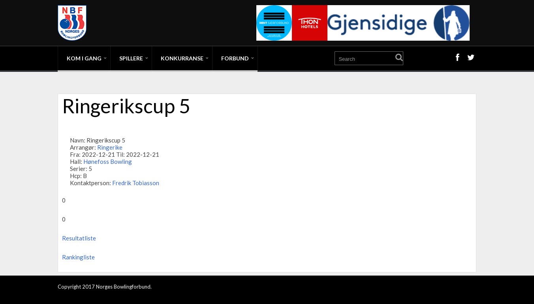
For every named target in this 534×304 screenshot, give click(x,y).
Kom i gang (84, 58)
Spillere (131, 58)
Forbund (235, 58)
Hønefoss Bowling (107, 161)
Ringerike (109, 147)
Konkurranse (182, 58)
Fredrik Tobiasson (135, 182)
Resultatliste (79, 238)
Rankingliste (78, 257)
